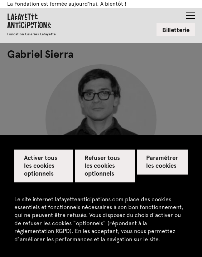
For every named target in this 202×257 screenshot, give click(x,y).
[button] (190, 13)
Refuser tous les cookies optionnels (102, 165)
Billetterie (175, 29)
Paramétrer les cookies (162, 161)
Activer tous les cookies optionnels (40, 165)
